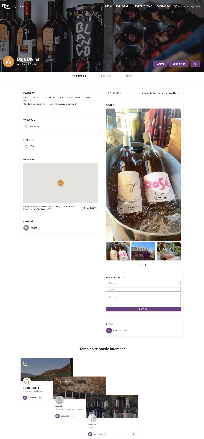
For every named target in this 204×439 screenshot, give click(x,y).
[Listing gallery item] (118, 251)
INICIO (108, 6)
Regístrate (195, 6)
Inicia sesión (183, 6)
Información (79, 76)
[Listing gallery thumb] (143, 175)
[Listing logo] (8, 61)
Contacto (163, 6)
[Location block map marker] (61, 183)
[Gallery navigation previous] (141, 265)
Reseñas (106, 76)
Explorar (122, 6)
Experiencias (143, 6)
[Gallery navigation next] (146, 265)
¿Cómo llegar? (89, 208)
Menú (129, 76)
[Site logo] (6, 6)
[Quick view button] (68, 397)
